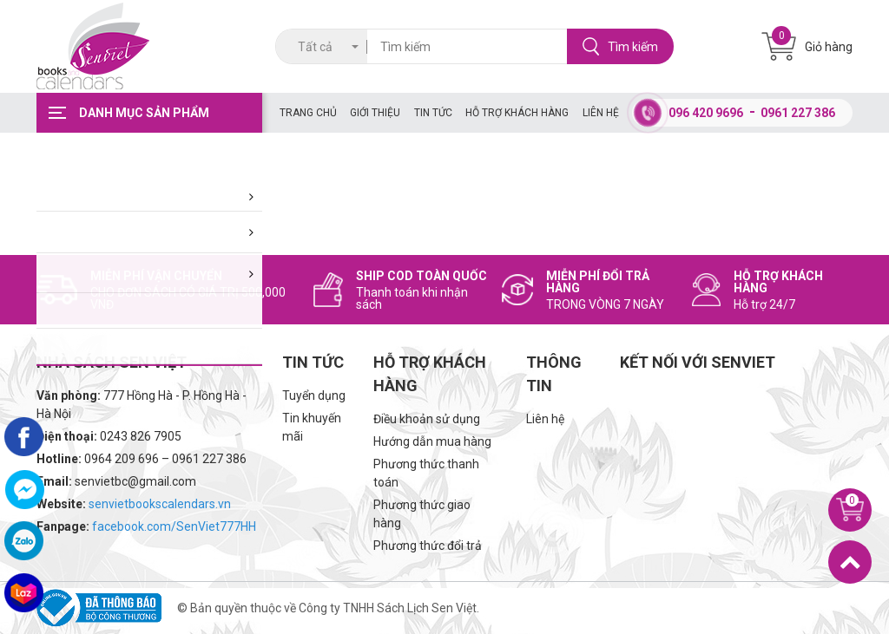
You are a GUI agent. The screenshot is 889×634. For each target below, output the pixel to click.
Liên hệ (601, 113)
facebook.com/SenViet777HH (174, 526)
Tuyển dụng (314, 395)
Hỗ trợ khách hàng (517, 113)
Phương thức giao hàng (422, 514)
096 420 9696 (705, 113)
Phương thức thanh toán (426, 473)
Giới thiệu (375, 113)
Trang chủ (308, 113)
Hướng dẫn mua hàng (432, 441)
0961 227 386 (798, 113)
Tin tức (433, 113)
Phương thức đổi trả (427, 545)
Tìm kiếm (620, 46)
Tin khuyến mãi (311, 427)
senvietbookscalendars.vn (160, 504)
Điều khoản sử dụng (426, 419)
